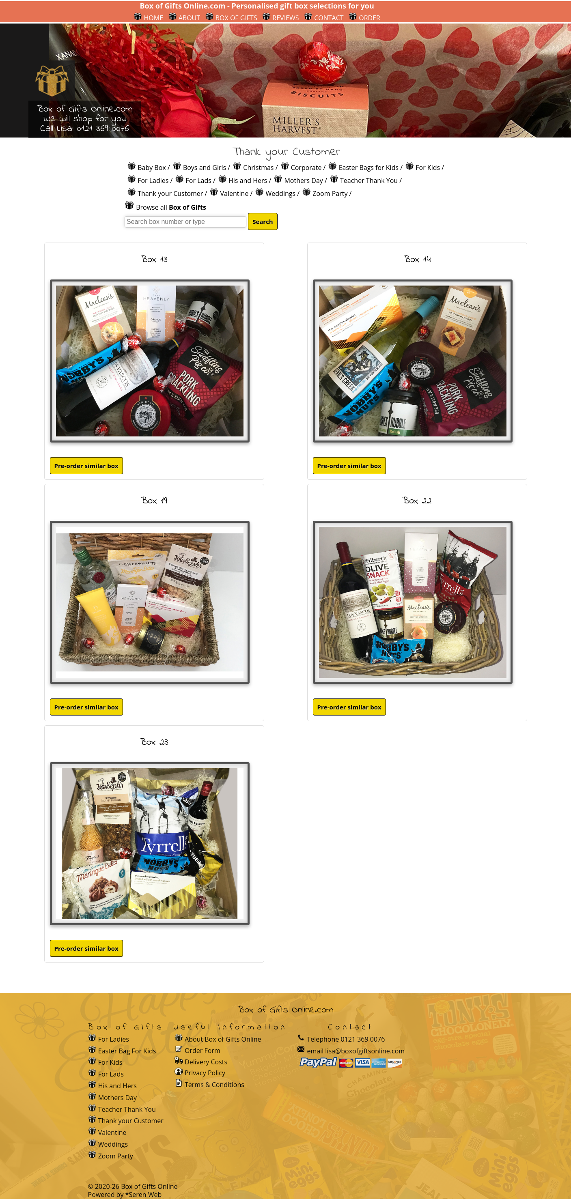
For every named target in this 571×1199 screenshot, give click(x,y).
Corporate (306, 167)
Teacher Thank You (369, 180)
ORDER (364, 17)
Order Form (202, 1050)
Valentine (234, 193)
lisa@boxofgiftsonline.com (365, 1050)
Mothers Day (303, 180)
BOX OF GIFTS (231, 17)
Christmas (258, 167)
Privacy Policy (205, 1072)
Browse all (171, 207)
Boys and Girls (204, 167)
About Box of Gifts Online (223, 1039)
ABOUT (184, 17)
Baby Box (152, 167)
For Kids (428, 167)
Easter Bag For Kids (127, 1050)
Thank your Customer (170, 193)
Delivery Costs (206, 1061)
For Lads (198, 180)
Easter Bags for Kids (369, 167)
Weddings (281, 193)
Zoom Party (329, 193)
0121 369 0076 (103, 129)
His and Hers (247, 180)
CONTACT (324, 17)
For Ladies (153, 180)
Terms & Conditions (214, 1084)
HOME (148, 17)
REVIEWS (280, 17)
